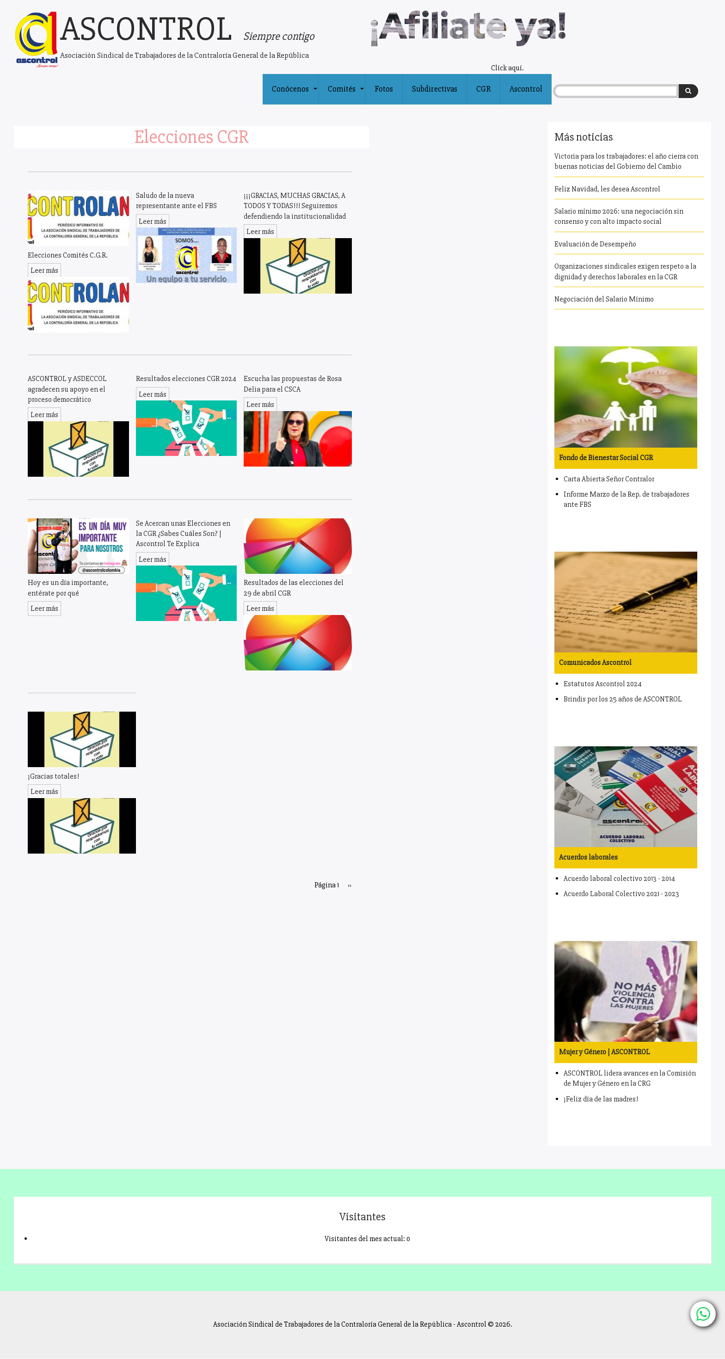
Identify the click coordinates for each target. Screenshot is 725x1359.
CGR (483, 89)
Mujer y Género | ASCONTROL (604, 1052)
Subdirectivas (434, 89)
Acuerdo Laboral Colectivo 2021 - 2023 (621, 893)
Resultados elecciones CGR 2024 (186, 378)
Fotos (384, 89)
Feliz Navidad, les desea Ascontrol (607, 189)
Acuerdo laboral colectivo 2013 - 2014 (619, 878)
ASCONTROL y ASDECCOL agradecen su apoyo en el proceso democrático (67, 389)
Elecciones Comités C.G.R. (68, 255)
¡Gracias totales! (53, 776)
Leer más (44, 270)
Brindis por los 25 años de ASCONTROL (623, 699)
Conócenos (295, 94)
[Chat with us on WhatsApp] (703, 1314)
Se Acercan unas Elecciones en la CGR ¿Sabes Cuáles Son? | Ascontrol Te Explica (183, 534)
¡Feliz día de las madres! (601, 1099)
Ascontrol (526, 89)
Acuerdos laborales (588, 857)
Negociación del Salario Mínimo (604, 299)
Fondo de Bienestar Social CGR (606, 457)
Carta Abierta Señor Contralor (609, 479)
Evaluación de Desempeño (595, 244)
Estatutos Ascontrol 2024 (603, 684)
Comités (346, 94)
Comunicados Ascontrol (595, 662)
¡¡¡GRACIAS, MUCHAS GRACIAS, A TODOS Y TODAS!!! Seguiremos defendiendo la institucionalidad (295, 206)
